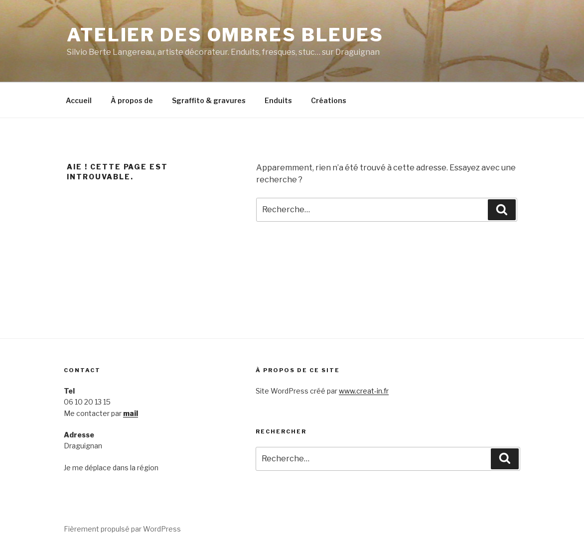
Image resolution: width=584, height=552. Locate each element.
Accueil (79, 100)
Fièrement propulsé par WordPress (122, 529)
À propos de (132, 100)
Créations (328, 100)
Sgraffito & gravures (209, 100)
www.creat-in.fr (364, 391)
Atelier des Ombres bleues (225, 35)
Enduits (278, 100)
